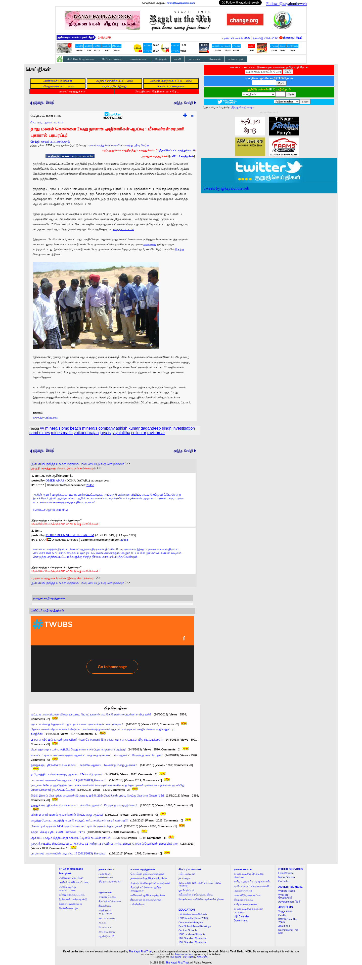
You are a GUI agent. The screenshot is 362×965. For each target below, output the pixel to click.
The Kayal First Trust (140, 951)
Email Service (286, 873)
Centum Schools (187, 930)
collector (138, 433)
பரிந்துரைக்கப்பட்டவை (72, 894)
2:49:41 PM (104, 37)
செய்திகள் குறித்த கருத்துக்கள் (147, 873)
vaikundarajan (86, 433)
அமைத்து (149, 244)
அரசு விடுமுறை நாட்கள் (247, 895)
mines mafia (62, 433)
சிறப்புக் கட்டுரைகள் (110, 901)
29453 (90, 485)
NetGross (202, 957)
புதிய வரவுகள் (186, 873)
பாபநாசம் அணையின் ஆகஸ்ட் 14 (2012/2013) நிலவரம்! (69, 780)
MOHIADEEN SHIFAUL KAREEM (70, 535)
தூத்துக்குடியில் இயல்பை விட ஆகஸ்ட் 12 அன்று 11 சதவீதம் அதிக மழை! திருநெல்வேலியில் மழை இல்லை (104, 843)
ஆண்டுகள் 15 (106, 936)
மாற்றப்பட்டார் (123, 229)
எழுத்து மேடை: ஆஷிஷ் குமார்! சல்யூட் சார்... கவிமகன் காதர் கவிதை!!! (79, 820)
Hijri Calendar (241, 916)
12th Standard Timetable (192, 938)
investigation (183, 428)
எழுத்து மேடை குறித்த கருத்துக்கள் (150, 882)
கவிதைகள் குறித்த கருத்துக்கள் (147, 895)
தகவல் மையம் (138, 59)
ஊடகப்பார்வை (107, 918)
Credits (282, 915)
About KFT (284, 926)
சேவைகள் (215, 59)
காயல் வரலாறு (107, 931)
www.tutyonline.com (45, 417)
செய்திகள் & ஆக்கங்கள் (80, 59)
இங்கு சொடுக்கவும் (243, 107)
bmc (65, 428)
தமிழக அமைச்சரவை (246, 904)
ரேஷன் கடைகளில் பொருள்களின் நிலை (200, 899)
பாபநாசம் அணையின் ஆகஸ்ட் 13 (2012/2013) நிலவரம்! (69, 853)
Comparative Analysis (190, 922)
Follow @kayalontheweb (286, 4)
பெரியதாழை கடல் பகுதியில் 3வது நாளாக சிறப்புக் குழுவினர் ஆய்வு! (78, 749)
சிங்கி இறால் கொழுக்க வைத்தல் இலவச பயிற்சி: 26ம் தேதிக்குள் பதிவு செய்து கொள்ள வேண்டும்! (97, 795)
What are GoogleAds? (285, 896)
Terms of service (184, 954)
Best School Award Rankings (194, 926)
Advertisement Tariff (289, 901)
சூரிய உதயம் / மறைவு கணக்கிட (252, 881)
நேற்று (179, 249)
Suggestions (285, 911)
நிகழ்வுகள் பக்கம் (243, 899)
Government (241, 920)
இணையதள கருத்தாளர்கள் (145, 899)
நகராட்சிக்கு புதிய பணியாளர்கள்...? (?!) (58, 832)
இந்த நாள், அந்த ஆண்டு (73, 899)
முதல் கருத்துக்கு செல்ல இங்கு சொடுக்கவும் (63, 578)
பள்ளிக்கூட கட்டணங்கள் (192, 913)
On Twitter (284, 881)
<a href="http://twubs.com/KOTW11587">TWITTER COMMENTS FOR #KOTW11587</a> (112, 654)
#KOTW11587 (113, 116)
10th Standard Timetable (192, 942)
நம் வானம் (195, 59)
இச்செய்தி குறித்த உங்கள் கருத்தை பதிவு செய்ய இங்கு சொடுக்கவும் (77, 464)
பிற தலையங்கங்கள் (110, 881)
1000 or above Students (191, 934)
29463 (124, 539)
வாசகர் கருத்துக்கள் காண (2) (104, 145)
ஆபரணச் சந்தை (243, 890)
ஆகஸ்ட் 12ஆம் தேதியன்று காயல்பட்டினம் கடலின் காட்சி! (71, 838)
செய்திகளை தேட (69, 908)
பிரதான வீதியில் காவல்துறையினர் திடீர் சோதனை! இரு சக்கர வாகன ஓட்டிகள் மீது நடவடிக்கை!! (97, 739)
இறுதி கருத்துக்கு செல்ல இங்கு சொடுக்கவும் (63, 468)
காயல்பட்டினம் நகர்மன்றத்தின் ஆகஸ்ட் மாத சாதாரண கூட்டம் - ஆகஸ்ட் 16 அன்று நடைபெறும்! (97, 755)
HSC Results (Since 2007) (193, 918)
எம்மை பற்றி (236, 59)
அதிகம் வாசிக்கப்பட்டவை (74, 882)
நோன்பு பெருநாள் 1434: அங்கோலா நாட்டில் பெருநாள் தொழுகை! (76, 826)
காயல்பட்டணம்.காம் (55, 142)
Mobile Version (286, 877)
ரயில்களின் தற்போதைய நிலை (195, 894)
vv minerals (50, 428)
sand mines (39, 433)
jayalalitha (121, 433)
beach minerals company (92, 428)
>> (71, 869)
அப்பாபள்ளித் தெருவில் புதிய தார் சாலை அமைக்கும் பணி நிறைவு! (77, 724)
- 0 (177, 150)
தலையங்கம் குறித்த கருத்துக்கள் (148, 878)
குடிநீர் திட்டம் (186, 890)
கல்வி (177, 59)
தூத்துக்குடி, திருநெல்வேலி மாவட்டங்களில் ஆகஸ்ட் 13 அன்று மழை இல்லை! (84, 805)
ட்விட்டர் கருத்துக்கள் (182, 156)
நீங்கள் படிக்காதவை (70, 903)
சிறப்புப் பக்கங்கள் (112, 59)
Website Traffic (286, 890)
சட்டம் (102, 922)
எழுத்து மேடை (107, 896)
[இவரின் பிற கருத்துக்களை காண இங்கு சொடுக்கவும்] (65, 523)
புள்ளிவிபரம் (137, 904)
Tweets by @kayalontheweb (226, 188)
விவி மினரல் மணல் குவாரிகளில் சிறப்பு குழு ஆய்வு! (67, 814)
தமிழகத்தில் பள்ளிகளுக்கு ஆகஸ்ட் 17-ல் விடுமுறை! (67, 774)
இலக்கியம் (105, 905)
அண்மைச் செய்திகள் (71, 877)
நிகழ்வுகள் (161, 59)
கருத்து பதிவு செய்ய (137, 145)
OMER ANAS (55, 480)
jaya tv (105, 433)
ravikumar (156, 433)
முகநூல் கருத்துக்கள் (155, 156)
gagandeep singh (156, 428)
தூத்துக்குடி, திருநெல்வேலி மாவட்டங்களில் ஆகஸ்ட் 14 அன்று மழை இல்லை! (84, 765)
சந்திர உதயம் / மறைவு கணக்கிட (252, 886)
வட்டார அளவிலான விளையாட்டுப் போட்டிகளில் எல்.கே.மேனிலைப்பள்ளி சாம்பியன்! (91, 714)
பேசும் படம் (105, 927)
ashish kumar (128, 428)
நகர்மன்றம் (184, 878)
